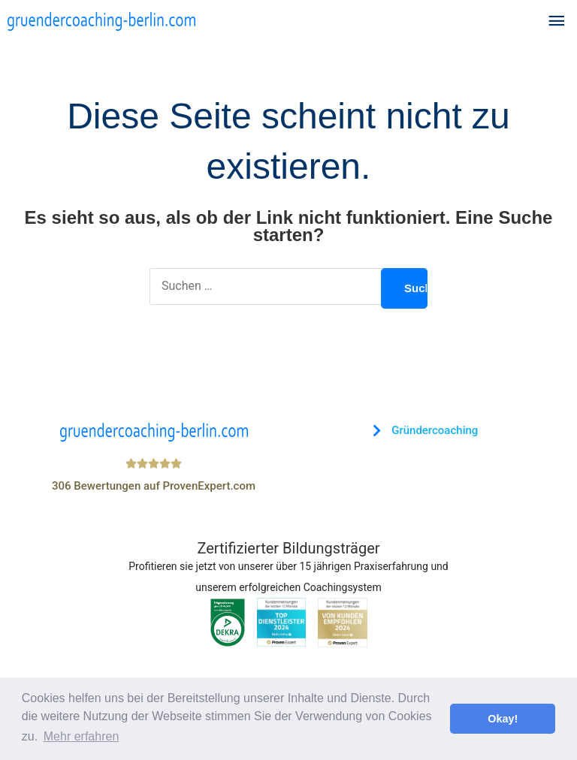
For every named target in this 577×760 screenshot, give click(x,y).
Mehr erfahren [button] (81, 736)
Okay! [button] (503, 719)
